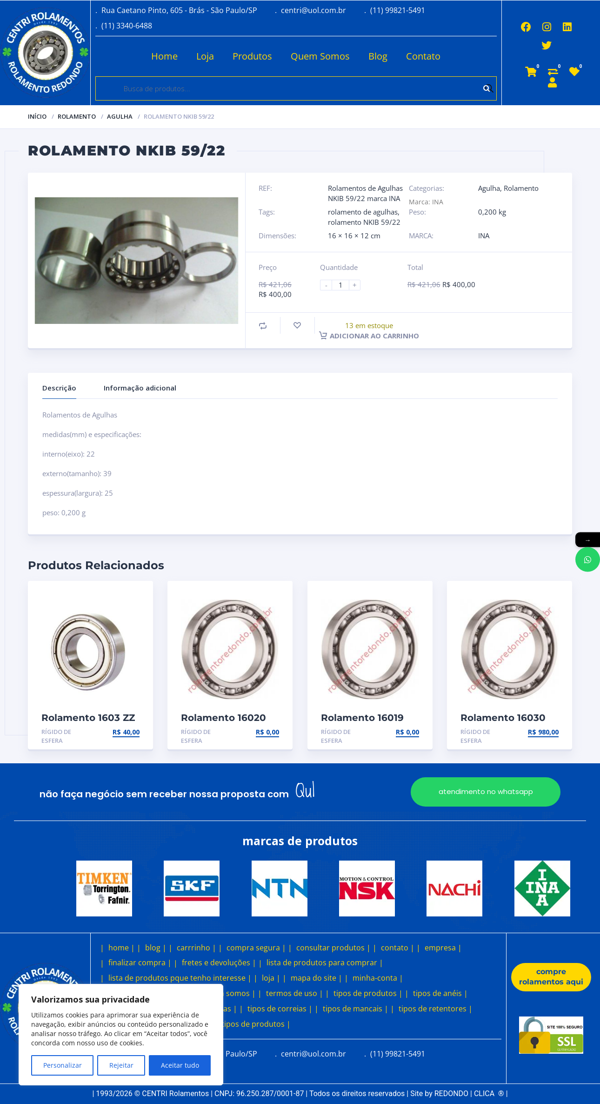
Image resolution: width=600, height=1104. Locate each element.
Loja (205, 56)
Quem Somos (320, 56)
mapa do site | (316, 978)
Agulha (120, 116)
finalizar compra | (140, 962)
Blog (377, 56)
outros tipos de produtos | (243, 1024)
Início (37, 116)
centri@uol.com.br (313, 10)
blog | (156, 947)
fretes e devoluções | (219, 962)
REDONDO (451, 1093)
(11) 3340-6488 (126, 25)
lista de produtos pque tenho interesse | (180, 978)
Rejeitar (121, 1065)
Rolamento (77, 116)
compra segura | (256, 947)
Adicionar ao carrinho (369, 335)
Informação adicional (140, 387)
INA (483, 235)
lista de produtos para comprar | (325, 962)
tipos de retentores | (436, 1008)
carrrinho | (196, 947)
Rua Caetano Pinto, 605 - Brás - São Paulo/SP (179, 10)
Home (164, 56)
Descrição (59, 387)
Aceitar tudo (180, 1065)
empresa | (443, 947)
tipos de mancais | (355, 1008)
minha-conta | (378, 978)
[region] (121, 1034)
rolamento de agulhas (363, 211)
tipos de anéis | (440, 993)
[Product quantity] (344, 285)
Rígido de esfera (56, 736)
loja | (271, 978)
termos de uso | (294, 993)
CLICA (489, 1093)
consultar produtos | (333, 947)
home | (121, 947)
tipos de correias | (280, 1008)
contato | (397, 947)
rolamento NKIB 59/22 (364, 222)
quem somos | (230, 993)
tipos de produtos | (368, 993)
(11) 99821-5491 (397, 10)
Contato (423, 56)
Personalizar (62, 1065)
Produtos (252, 56)
